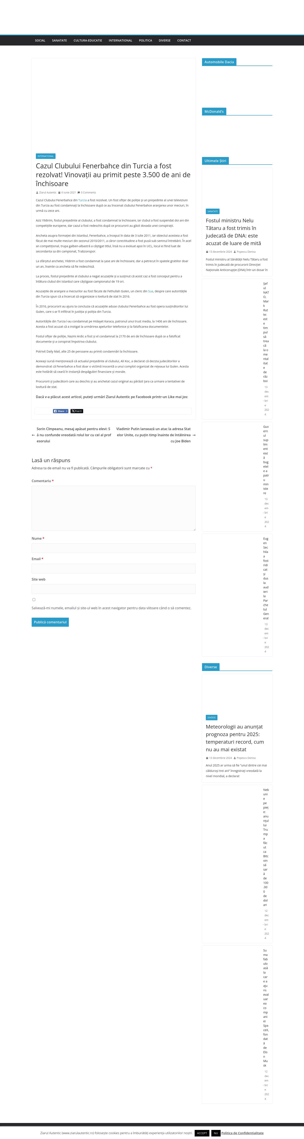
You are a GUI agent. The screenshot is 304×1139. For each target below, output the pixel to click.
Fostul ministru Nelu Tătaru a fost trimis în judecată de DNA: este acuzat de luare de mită (233, 232)
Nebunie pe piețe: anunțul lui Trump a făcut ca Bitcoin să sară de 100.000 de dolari (266, 847)
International (120, 40)
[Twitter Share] (77, 411)
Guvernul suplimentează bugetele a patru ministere (266, 460)
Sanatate (59, 40)
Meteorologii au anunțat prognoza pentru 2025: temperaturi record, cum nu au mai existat (235, 738)
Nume (38, 538)
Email (37, 559)
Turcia (82, 200)
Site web (38, 579)
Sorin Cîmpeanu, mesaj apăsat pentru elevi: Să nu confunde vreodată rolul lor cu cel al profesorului (71, 435)
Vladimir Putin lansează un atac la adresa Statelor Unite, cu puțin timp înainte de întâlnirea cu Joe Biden (156, 435)
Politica (145, 40)
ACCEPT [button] (202, 1133)
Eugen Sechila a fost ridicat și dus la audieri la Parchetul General (266, 578)
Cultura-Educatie (88, 40)
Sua (150, 291)
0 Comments (86, 192)
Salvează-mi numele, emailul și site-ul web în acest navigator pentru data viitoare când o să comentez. (111, 608)
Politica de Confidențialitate (242, 1133)
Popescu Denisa (246, 252)
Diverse (165, 40)
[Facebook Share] (60, 411)
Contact (184, 40)
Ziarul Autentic (47, 192)
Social (40, 40)
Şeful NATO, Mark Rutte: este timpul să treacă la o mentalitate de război (266, 332)
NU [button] (216, 1133)
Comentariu (43, 481)
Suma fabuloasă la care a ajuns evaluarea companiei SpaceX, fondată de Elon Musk (266, 1007)
